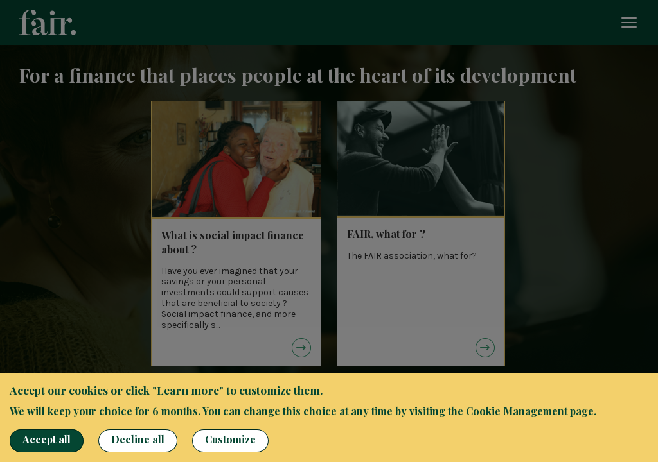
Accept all (46, 439)
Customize (230, 439)
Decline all (137, 439)
